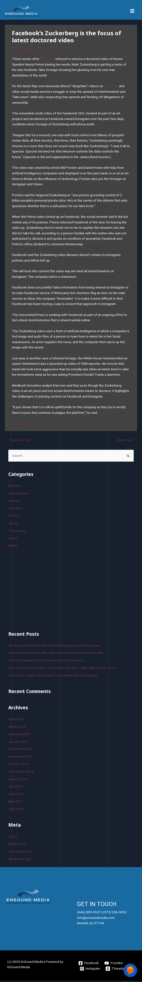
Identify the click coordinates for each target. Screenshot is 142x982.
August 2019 (17, 780)
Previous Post (17, 441)
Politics (13, 517)
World (12, 547)
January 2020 (18, 743)
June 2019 (16, 795)
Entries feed (17, 845)
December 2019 (20, 750)
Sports (13, 524)
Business (14, 487)
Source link (20, 425)
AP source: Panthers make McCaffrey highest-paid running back (54, 647)
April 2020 (15, 720)
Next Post (127, 441)
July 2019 (15, 788)
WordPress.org (19, 860)
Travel (13, 539)
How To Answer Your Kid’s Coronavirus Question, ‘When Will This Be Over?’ (62, 669)
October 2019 (18, 765)
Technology (22, 49)
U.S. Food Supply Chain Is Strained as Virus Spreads (46, 661)
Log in (12, 838)
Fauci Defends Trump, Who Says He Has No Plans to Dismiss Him (55, 654)
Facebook (47, 60)
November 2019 (20, 758)
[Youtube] (113, 964)
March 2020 (17, 728)
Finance (14, 502)
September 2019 (21, 773)
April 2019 (15, 810)
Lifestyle (14, 509)
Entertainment (18, 494)
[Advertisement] (44, 589)
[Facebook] (88, 964)
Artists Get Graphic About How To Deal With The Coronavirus (52, 676)
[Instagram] (90, 970)
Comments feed (20, 853)
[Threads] (114, 970)
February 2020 (18, 735)
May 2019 (15, 802)
